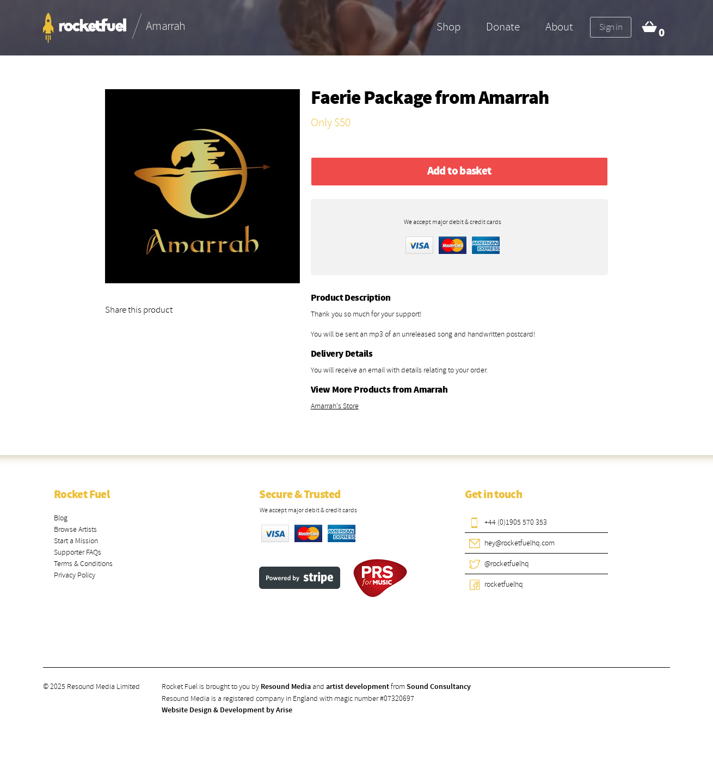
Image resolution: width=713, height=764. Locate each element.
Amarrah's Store (335, 406)
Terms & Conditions (83, 563)
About (559, 27)
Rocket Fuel (81, 495)
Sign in (610, 27)
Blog (60, 518)
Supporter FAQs (77, 552)
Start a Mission (76, 540)
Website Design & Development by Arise (227, 710)
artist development (357, 687)
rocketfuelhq (503, 584)
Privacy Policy (74, 575)
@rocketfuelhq (506, 563)
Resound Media (286, 687)
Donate (503, 27)
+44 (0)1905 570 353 (515, 522)
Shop (448, 27)
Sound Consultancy (439, 687)
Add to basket (459, 171)
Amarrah (513, 98)
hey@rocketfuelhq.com (519, 543)
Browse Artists (75, 529)
